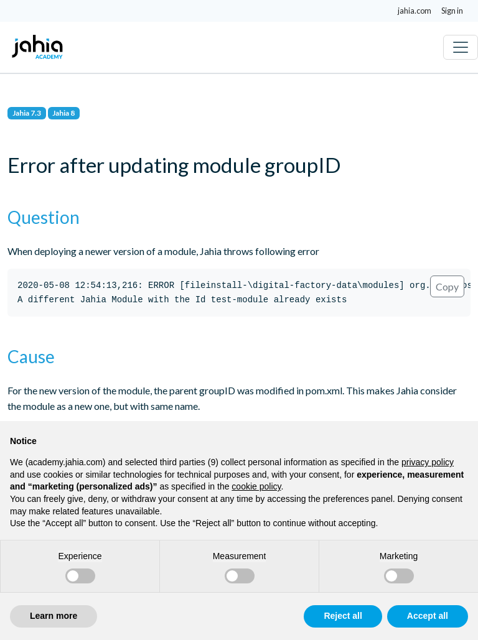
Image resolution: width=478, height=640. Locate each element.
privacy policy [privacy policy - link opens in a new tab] (427, 462)
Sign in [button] (452, 11)
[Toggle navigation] (460, 47)
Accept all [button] (427, 616)
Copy (447, 286)
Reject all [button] (343, 616)
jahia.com (414, 11)
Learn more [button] (53, 616)
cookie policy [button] (256, 486)
